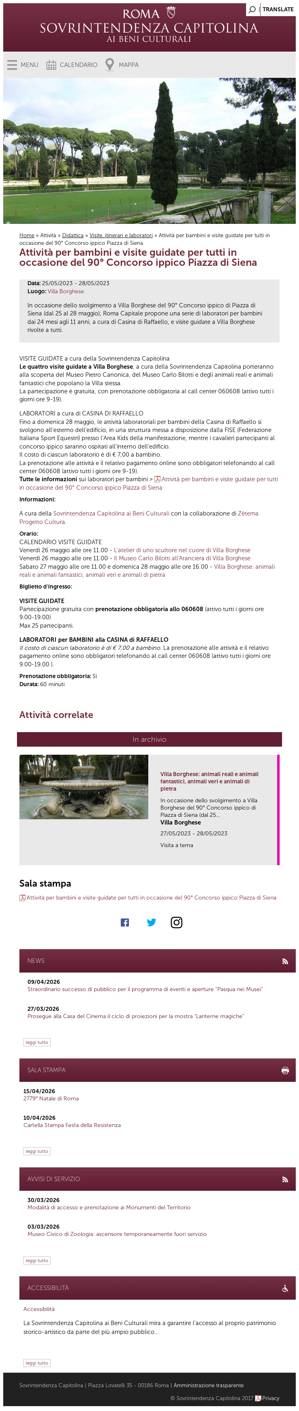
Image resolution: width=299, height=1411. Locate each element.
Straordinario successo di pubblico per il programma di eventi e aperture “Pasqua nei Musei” (145, 989)
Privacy (271, 1398)
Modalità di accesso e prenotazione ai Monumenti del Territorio (109, 1207)
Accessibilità (39, 1309)
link (274, 856)
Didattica (73, 235)
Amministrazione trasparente (209, 1385)
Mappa (129, 65)
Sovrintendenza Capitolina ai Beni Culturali (111, 513)
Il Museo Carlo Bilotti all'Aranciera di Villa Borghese (182, 558)
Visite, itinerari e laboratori (121, 235)
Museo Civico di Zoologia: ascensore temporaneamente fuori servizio (117, 1234)
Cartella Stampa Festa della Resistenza (72, 1125)
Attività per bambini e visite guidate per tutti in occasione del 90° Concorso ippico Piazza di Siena (151, 897)
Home (26, 235)
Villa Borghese (66, 291)
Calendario (78, 65)
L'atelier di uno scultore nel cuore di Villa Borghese (182, 550)
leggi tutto (37, 1042)
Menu (29, 65)
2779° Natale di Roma (51, 1098)
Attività (48, 235)
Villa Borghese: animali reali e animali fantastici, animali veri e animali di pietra (209, 781)
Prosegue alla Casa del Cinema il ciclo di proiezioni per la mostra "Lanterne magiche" (135, 1016)
